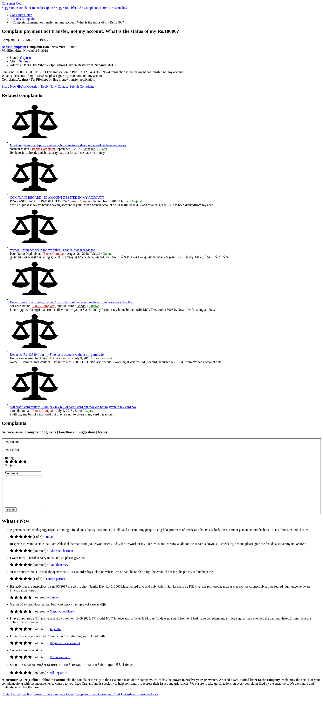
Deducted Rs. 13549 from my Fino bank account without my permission (57, 354)
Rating (9, 458)
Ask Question (28, 86)
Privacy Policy (22, 700)
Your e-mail (13, 450)
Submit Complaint (81, 86)
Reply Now (48, 86)
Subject (10, 465)
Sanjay (54, 603)
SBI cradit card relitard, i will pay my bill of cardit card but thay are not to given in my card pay (73, 407)
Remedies (38, 7)
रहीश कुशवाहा (58, 679)
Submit (11, 515)
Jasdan (125, 201)
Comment (11, 473)
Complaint (24, 7)
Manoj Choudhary (62, 617)
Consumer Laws (147, 700)
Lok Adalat (128, 700)
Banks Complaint (14, 47)
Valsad (95, 253)
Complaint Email (86, 700)
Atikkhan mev (59, 571)
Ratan (50, 543)
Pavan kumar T (60, 663)
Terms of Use (41, 700)
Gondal (81, 306)
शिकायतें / (85, 7)
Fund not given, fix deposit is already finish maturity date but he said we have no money (68, 145)
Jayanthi (55, 635)
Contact (62, 86)
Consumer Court (12, 3)
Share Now (9, 86)
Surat (96, 358)
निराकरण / (113, 7)
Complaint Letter (62, 700)
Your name (12, 442)
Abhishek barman (61, 557)
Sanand (24, 61)
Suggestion (9, 7)
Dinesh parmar (56, 585)
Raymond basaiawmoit (65, 649)
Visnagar (89, 149)
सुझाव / (58, 7)
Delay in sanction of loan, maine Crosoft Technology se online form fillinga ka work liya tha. (71, 302)
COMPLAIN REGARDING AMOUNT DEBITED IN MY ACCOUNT (57, 197)
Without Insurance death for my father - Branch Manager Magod (52, 250)
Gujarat (25, 57)
